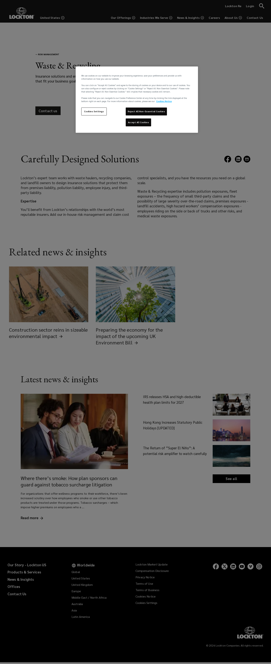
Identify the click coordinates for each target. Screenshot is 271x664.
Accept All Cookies (138, 122)
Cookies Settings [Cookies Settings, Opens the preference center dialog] (94, 111)
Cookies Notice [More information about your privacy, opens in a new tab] (164, 101)
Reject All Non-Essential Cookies (146, 111)
